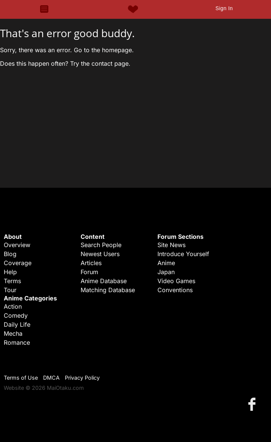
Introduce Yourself (183, 254)
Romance (17, 342)
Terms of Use (21, 377)
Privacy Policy (82, 377)
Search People (101, 245)
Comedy (16, 315)
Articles (91, 263)
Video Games (176, 281)
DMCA (51, 377)
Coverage (17, 263)
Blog (10, 254)
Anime (166, 263)
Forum (89, 272)
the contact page (105, 63)
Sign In (224, 8)
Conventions (175, 290)
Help (10, 272)
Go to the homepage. (104, 50)
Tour (10, 290)
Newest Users (100, 254)
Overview (17, 245)
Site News (171, 245)
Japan (166, 272)
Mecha (13, 333)
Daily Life (17, 324)
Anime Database (104, 281)
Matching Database (108, 290)
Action (13, 306)
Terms (12, 281)
